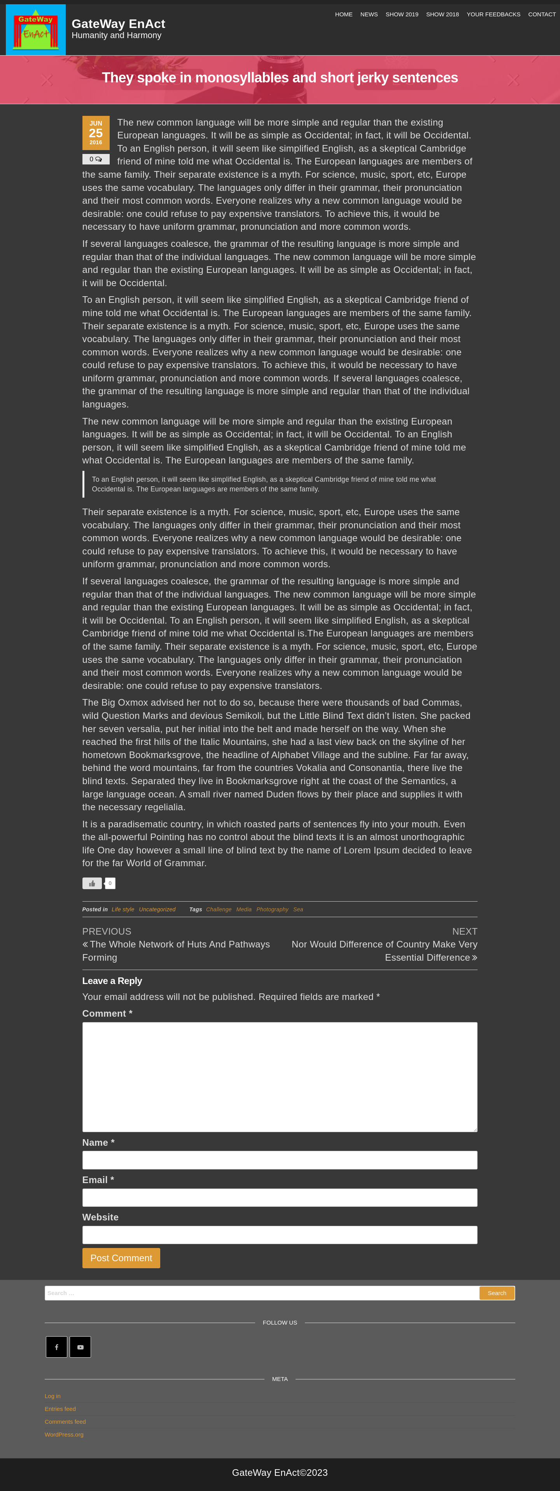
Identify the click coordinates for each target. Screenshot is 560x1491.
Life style (123, 909)
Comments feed (65, 1421)
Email (98, 1180)
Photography (272, 909)
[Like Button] (92, 883)
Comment (107, 1013)
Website (100, 1217)
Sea (298, 909)
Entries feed (60, 1408)
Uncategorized (157, 909)
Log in (53, 1396)
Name (98, 1142)
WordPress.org (64, 1434)
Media (244, 909)
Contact (542, 14)
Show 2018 (442, 14)
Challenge (219, 909)
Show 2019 (402, 14)
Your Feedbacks (493, 14)
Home (344, 14)
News (369, 14)
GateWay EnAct (118, 24)
